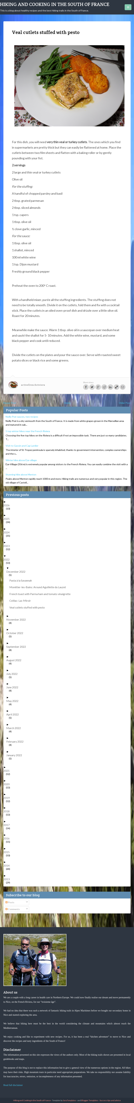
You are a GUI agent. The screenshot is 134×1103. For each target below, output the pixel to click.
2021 (8, 770)
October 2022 (16, 633)
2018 (8, 811)
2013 (8, 879)
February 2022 (16, 741)
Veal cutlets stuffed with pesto (28, 607)
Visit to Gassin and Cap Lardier (22, 445)
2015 (8, 852)
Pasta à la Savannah (22, 580)
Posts (9, 902)
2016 (8, 838)
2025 (8, 518)
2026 (8, 505)
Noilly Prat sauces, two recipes (22, 416)
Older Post (125, 402)
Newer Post (9, 402)
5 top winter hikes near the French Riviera (28, 431)
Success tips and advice (110, 1100)
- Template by (63, 1100)
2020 (8, 784)
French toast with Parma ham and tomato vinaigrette (41, 594)
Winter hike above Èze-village (21, 460)
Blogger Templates (89, 1100)
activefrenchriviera (33, 384)
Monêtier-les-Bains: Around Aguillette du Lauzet (39, 587)
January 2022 (15, 755)
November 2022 (17, 619)
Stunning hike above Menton (21, 474)
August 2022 (15, 660)
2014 (8, 865)
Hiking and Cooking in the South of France (54, 4)
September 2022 (17, 646)
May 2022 (13, 700)
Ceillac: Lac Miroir (21, 600)
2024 (8, 532)
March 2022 (15, 728)
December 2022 (17, 571)
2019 (8, 797)
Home (67, 402)
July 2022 (13, 673)
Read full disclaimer (13, 1085)
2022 (8, 559)
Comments (12, 909)
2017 (8, 824)
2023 (8, 545)
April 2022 (14, 714)
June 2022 (13, 687)
